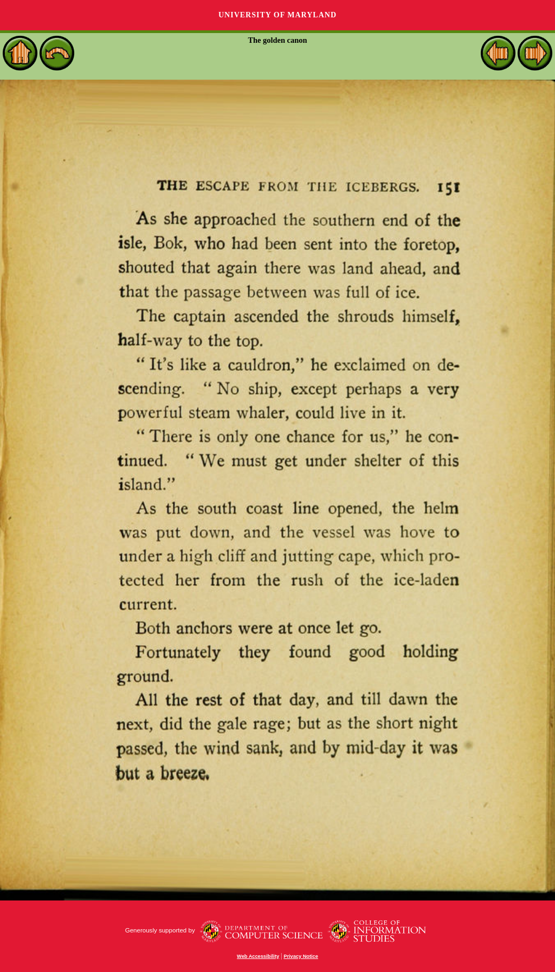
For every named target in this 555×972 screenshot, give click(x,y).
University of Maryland (277, 15)
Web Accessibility (258, 956)
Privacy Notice (300, 956)
